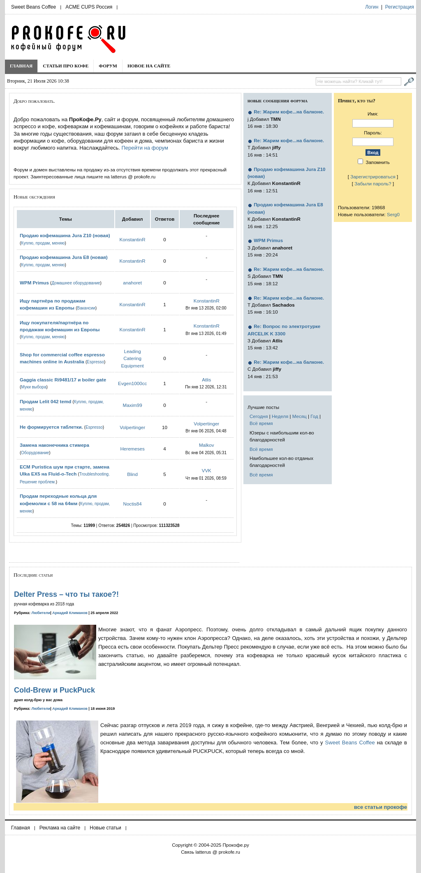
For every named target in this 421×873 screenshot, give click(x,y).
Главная (21, 65)
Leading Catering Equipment (132, 358)
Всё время (261, 423)
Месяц (299, 416)
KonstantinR (133, 239)
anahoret (132, 282)
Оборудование (35, 452)
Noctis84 (132, 503)
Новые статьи (105, 828)
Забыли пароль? (372, 183)
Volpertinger (132, 427)
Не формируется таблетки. (51, 427)
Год (314, 416)
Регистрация (399, 7)
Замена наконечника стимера (54, 445)
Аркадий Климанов (70, 613)
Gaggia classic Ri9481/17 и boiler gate (63, 379)
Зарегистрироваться (373, 176)
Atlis (206, 379)
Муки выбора (33, 387)
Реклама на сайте (60, 828)
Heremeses (132, 448)
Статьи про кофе (65, 65)
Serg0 (393, 214)
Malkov (206, 445)
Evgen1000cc (132, 383)
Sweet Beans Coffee (33, 7)
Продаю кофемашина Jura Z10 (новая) (65, 235)
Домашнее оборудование (75, 283)
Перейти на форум (144, 148)
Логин (371, 7)
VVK (206, 470)
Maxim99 (132, 405)
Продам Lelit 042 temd (45, 401)
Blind (132, 474)
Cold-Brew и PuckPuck (54, 690)
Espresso (95, 362)
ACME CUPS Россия (88, 7)
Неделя (280, 416)
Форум (108, 65)
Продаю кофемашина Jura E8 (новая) (64, 257)
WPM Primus (35, 282)
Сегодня (259, 416)
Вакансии (86, 308)
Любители (41, 613)
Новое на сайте (149, 65)
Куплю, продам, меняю (43, 243)
